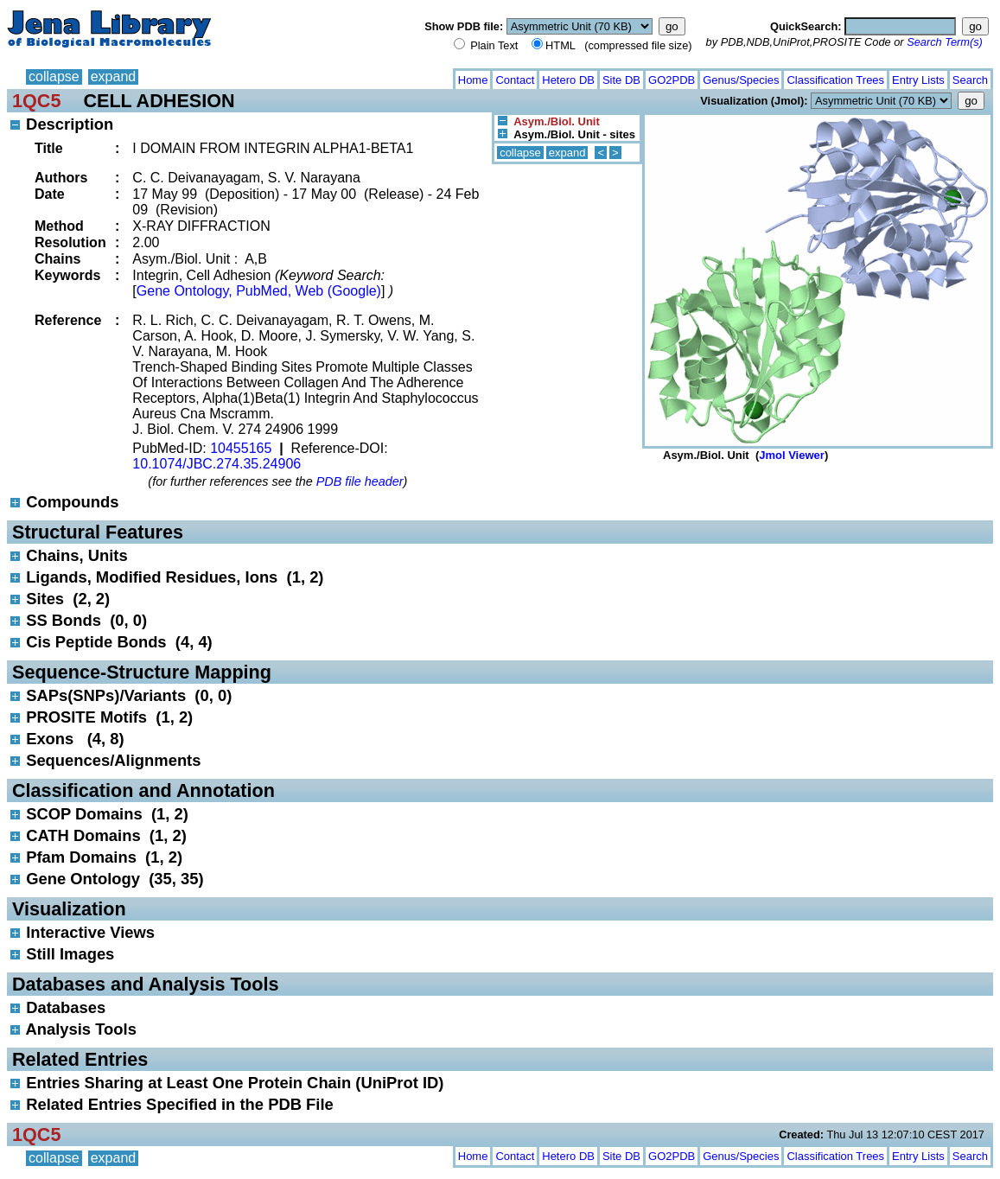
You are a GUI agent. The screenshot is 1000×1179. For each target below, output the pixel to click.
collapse (54, 76)
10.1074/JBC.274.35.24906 (216, 463)
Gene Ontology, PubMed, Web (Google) (259, 291)
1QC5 (36, 101)
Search (970, 79)
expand (114, 76)
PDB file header (360, 481)
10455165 (240, 448)
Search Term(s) (945, 41)
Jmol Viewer (792, 455)
